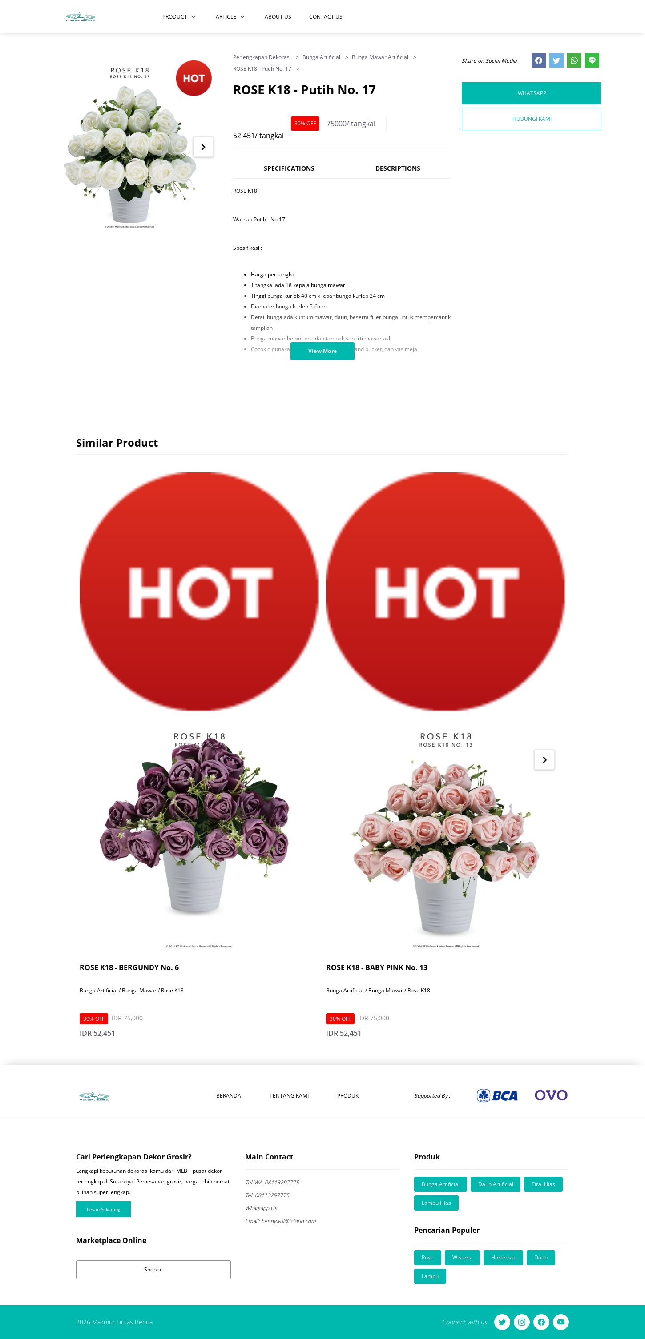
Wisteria (462, 1257)
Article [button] (230, 16)
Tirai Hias (544, 1184)
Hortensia (504, 1257)
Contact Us (326, 16)
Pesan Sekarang (103, 1209)
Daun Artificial (495, 1184)
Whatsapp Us (261, 1208)
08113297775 (272, 1182)
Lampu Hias (436, 1203)
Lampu (430, 1276)
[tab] (289, 172)
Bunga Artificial (322, 57)
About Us (278, 16)
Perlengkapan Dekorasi (262, 57)
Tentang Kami (289, 1095)
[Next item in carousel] (204, 147)
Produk (348, 1095)
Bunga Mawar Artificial (381, 57)
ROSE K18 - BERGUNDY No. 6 (129, 967)
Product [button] (179, 16)
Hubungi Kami (532, 119)
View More (322, 351)
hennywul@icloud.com (280, 1221)
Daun (541, 1257)
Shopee (153, 1269)
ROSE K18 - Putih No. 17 (263, 68)
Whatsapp (532, 93)
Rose (428, 1257)
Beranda (228, 1095)
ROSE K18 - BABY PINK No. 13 (376, 967)
